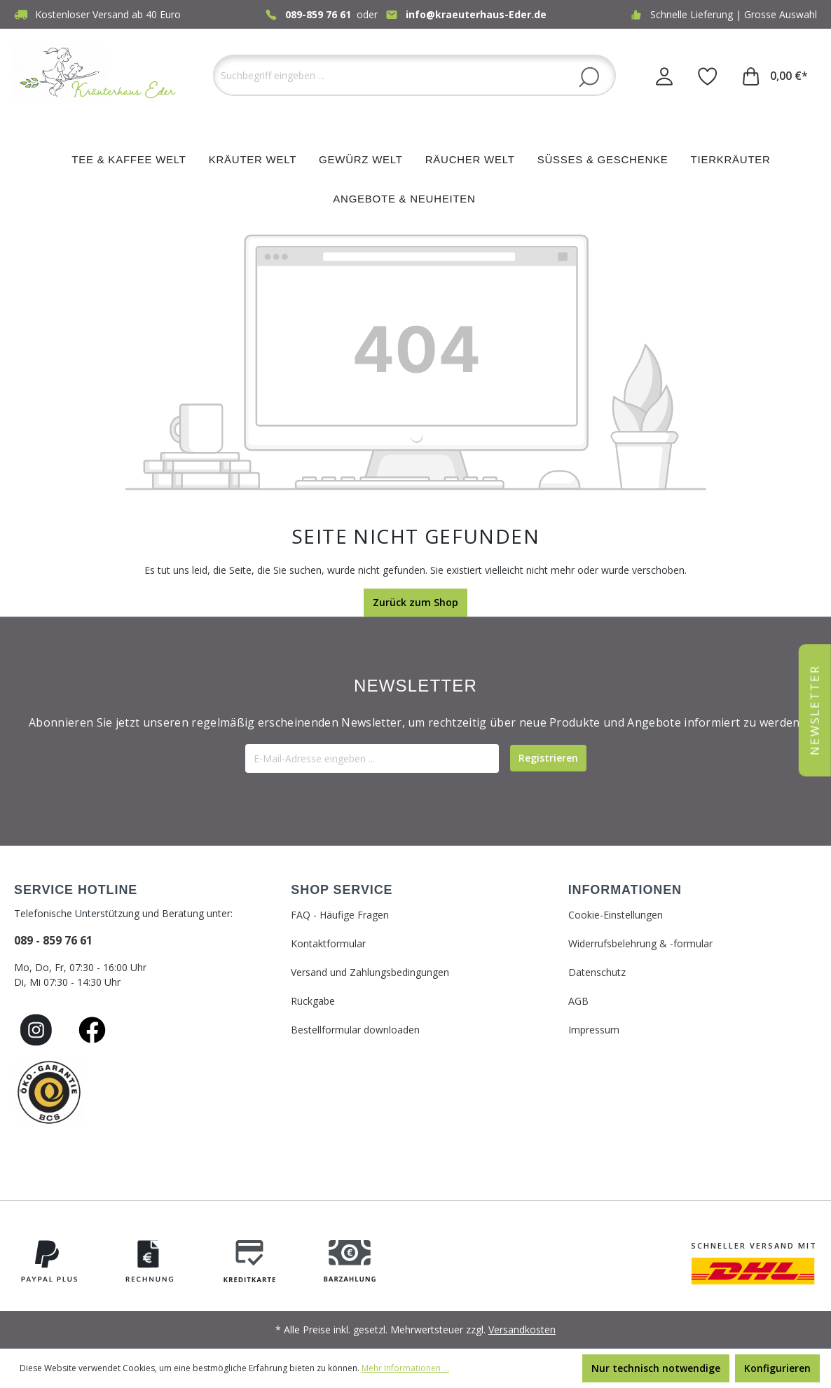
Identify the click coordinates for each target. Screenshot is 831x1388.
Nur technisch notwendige (655, 1368)
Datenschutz (597, 972)
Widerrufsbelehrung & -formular (640, 943)
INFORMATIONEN (625, 890)
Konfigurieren (777, 1368)
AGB (578, 1001)
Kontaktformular (328, 943)
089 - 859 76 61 (53, 940)
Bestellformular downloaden (355, 1029)
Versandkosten (522, 1329)
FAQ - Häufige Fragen (340, 914)
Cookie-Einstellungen (615, 914)
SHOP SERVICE (341, 890)
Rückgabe (313, 1001)
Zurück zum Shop (415, 602)
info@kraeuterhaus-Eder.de (476, 14)
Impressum (593, 1029)
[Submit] (548, 758)
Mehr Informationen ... (405, 1368)
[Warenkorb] (775, 76)
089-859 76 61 (318, 14)
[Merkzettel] (708, 76)
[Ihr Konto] (664, 76)
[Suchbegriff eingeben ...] (414, 75)
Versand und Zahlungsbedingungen (370, 972)
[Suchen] (588, 76)
